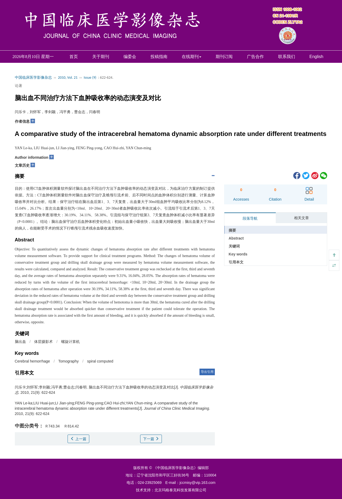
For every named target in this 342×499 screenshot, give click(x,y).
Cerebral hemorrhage (32, 361)
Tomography (68, 361)
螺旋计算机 (70, 341)
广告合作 (255, 56)
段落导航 (250, 218)
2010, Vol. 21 (68, 77)
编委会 (129, 56)
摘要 (232, 230)
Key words (238, 254)
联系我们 (286, 56)
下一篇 (151, 439)
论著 (18, 85)
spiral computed (100, 361)
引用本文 (236, 262)
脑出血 (20, 341)
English (316, 56)
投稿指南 (158, 56)
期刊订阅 (224, 56)
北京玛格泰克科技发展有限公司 (180, 490)
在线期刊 (191, 56)
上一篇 (78, 439)
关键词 (234, 246)
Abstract (236, 238)
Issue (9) (90, 77)
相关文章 (301, 218)
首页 (73, 56)
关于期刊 (100, 56)
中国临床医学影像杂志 (33, 77)
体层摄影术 (43, 341)
